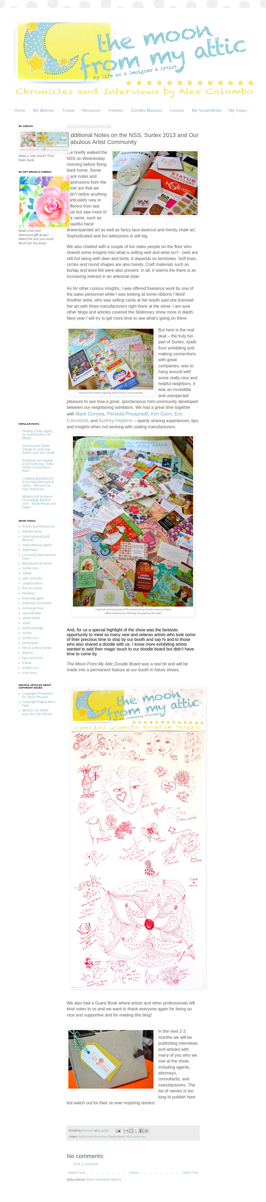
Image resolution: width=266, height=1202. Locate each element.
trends (27, 663)
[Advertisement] (40, 333)
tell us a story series (36, 648)
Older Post (190, 1173)
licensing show (33, 608)
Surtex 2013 (139, 1136)
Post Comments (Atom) (103, 1180)
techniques (30, 643)
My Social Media (206, 111)
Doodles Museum (146, 111)
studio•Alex (31, 618)
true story (29, 673)
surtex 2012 (30, 638)
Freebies (116, 111)
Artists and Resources (93, 1136)
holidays (28, 593)
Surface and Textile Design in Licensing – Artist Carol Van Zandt (38, 449)
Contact (177, 111)
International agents (37, 545)
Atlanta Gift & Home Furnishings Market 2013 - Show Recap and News (39, 502)
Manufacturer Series (37, 563)
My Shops (238, 111)
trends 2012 (30, 668)
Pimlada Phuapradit (127, 414)
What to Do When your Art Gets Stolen (37, 712)
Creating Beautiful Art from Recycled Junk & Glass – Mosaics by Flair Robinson (38, 484)
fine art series (32, 588)
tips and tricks (32, 658)
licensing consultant (36, 603)
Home (20, 111)
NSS (128, 1136)
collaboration (32, 583)
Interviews (30, 550)
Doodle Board (117, 1136)
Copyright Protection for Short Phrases (37, 695)
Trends (68, 111)
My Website (43, 111)
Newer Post (76, 1173)
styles (26, 623)
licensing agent (33, 598)
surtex (26, 633)
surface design (32, 628)
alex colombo (32, 578)
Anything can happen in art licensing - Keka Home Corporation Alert (38, 466)
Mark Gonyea (90, 414)
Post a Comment (85, 1164)
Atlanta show (32, 531)
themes (27, 653)
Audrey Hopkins (115, 420)
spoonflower (31, 613)
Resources (91, 111)
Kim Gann (161, 414)
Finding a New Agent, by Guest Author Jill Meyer (37, 435)
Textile (26, 573)
